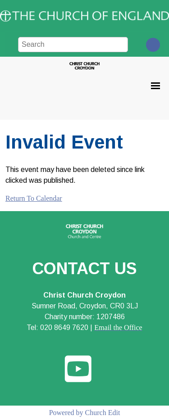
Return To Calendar (33, 198)
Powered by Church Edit (84, 412)
